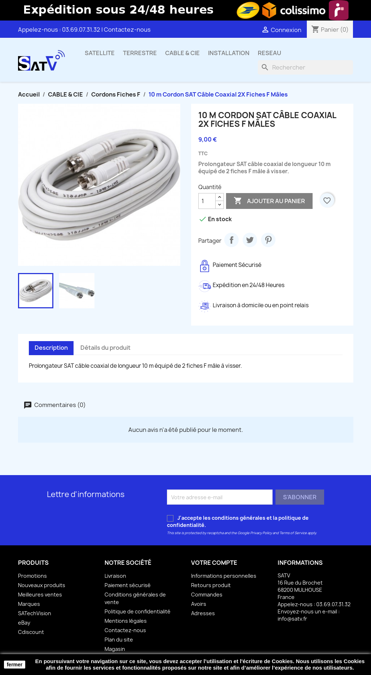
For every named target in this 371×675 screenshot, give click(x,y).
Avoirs (198, 603)
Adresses (203, 613)
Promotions (32, 575)
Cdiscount (31, 632)
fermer (15, 664)
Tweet (250, 240)
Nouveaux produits (41, 585)
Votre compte (214, 563)
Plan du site (119, 639)
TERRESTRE (140, 53)
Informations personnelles (223, 575)
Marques (29, 603)
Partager (231, 240)
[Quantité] (207, 201)
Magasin (115, 648)
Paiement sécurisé (128, 585)
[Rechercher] (305, 67)
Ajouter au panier (269, 201)
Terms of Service (293, 533)
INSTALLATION (228, 53)
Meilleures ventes (40, 594)
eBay (24, 622)
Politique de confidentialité (138, 611)
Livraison (115, 575)
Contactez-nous (127, 29)
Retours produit (211, 585)
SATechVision (34, 613)
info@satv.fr (292, 618)
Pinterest (268, 240)
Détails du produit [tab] (105, 348)
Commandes (206, 594)
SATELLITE (100, 53)
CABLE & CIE (182, 53)
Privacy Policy (261, 533)
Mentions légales (126, 620)
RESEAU (269, 53)
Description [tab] (51, 348)
